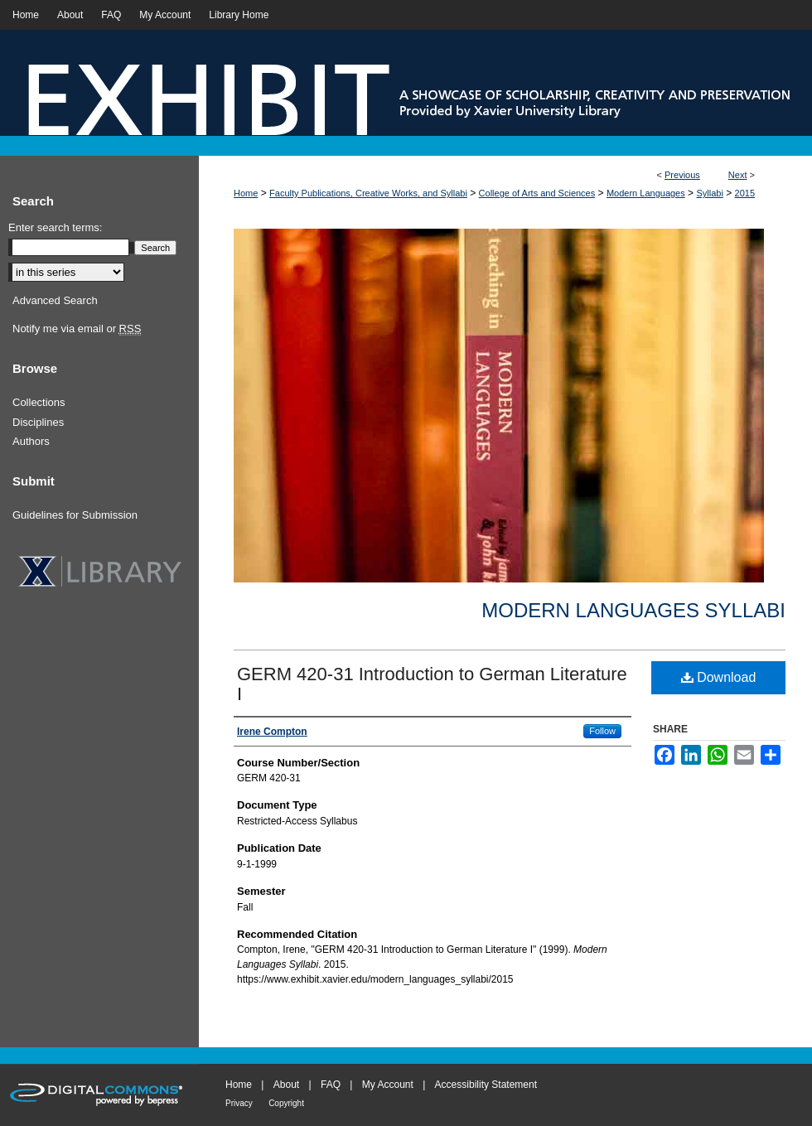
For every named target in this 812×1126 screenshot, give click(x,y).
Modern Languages (646, 193)
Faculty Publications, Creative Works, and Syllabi (368, 193)
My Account (387, 1084)
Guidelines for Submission (75, 515)
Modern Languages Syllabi (633, 610)
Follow (602, 731)
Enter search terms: (55, 227)
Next (737, 175)
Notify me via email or (76, 329)
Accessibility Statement (486, 1084)
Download (718, 677)
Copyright (286, 1103)
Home (246, 193)
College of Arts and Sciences (537, 193)
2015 (745, 193)
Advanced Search (55, 300)
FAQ (331, 1084)
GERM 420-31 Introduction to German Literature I (432, 684)
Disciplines (38, 422)
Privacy (239, 1103)
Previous (682, 175)
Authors (31, 441)
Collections (38, 402)
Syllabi (709, 193)
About (286, 1084)
